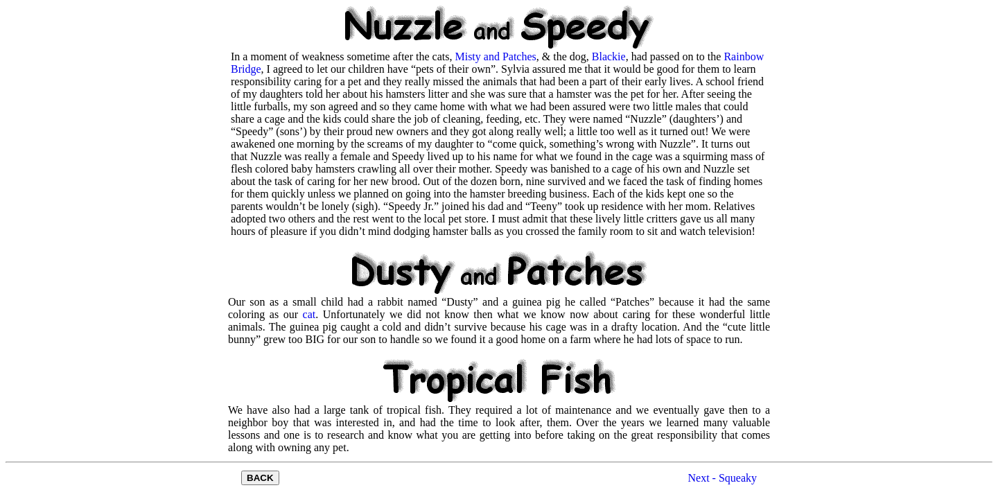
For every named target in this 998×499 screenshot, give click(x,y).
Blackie (609, 56)
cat (309, 314)
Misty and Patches (495, 56)
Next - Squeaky (722, 478)
